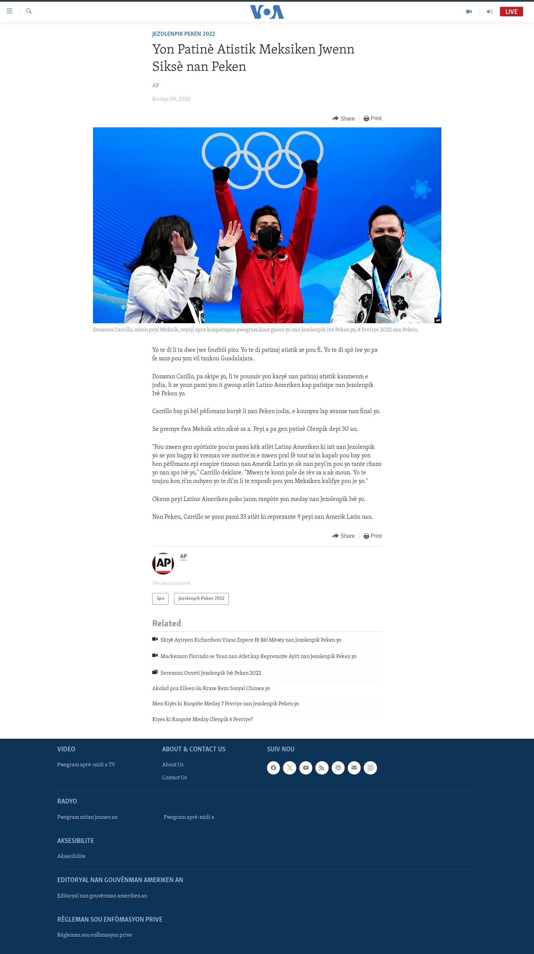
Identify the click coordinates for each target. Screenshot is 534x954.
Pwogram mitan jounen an (87, 817)
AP (155, 86)
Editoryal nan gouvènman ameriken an (102, 896)
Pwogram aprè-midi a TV (86, 765)
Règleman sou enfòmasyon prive (94, 935)
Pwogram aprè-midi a (189, 817)
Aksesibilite (71, 856)
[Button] (343, 118)
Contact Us (174, 778)
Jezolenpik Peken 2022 (183, 34)
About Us (173, 765)
